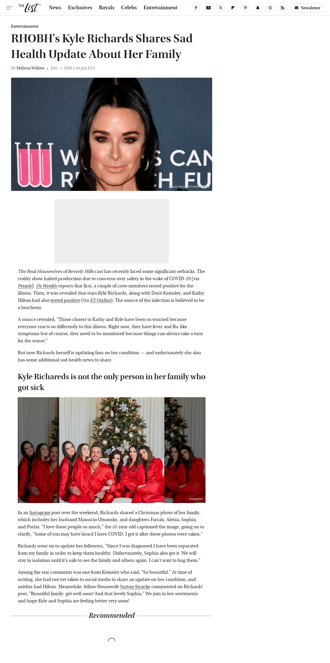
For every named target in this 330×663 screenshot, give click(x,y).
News (55, 8)
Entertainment (161, 8)
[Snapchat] (258, 8)
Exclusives (80, 8)
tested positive (65, 300)
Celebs (129, 8)
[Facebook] (196, 8)
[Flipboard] (233, 8)
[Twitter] (221, 8)
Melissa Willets (30, 68)
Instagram (196, 498)
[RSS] (282, 8)
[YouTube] (208, 8)
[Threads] (270, 8)
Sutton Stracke (135, 586)
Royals (106, 8)
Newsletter (307, 7)
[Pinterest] (245, 8)
